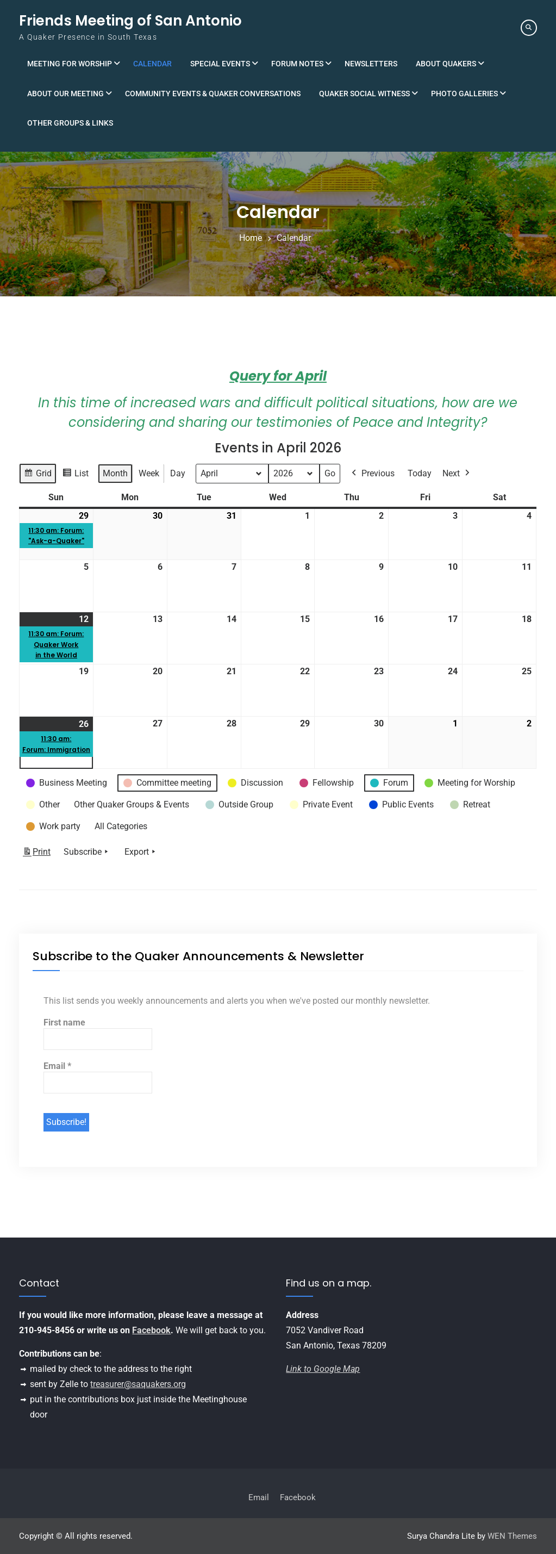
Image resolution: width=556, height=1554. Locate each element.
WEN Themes (512, 1536)
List (75, 475)
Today (420, 473)
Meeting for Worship (69, 63)
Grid (37, 475)
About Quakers (446, 63)
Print (36, 853)
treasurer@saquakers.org (138, 1384)
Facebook (151, 1330)
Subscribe (87, 852)
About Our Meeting (65, 93)
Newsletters (371, 63)
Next (457, 473)
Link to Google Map (323, 1369)
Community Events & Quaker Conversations (213, 93)
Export (141, 852)
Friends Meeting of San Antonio (130, 20)
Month (115, 473)
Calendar (152, 63)
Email (57, 1066)
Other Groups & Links (70, 123)
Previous (372, 473)
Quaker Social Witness (364, 93)
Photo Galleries (464, 93)
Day (177, 473)
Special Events (220, 63)
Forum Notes (297, 63)
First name (64, 1022)
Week (149, 473)
